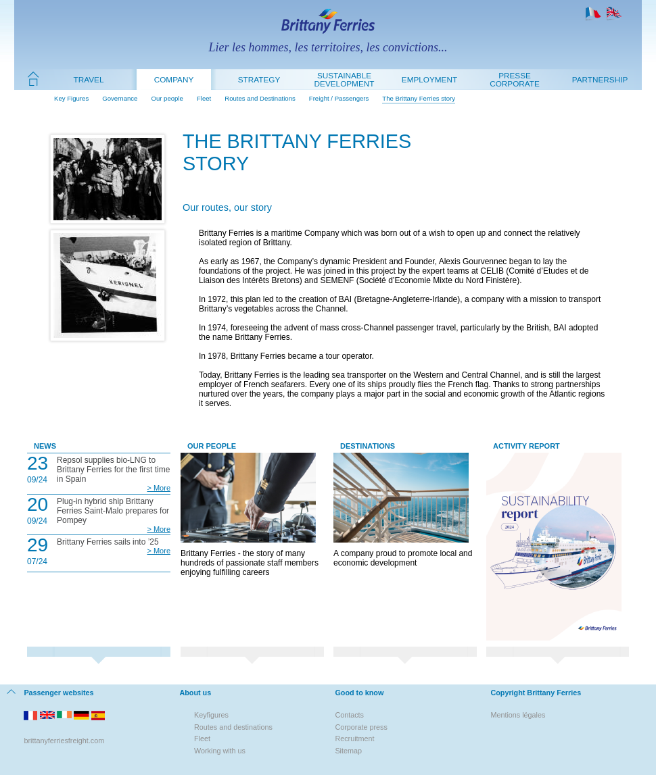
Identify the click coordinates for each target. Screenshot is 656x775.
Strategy (259, 79)
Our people (167, 98)
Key (200, 715)
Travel (89, 79)
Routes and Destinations (260, 98)
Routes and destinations (233, 727)
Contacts (349, 715)
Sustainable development (344, 79)
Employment (429, 79)
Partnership (600, 79)
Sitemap (348, 751)
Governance (119, 98)
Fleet (204, 98)
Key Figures (71, 98)
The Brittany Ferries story (418, 98)
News (45, 446)
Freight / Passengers (339, 98)
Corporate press (361, 727)
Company (174, 79)
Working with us (219, 751)
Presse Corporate (515, 79)
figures (218, 715)
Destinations (367, 446)
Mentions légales (517, 715)
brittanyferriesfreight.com (64, 740)
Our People (211, 446)
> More (158, 488)
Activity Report (526, 446)
